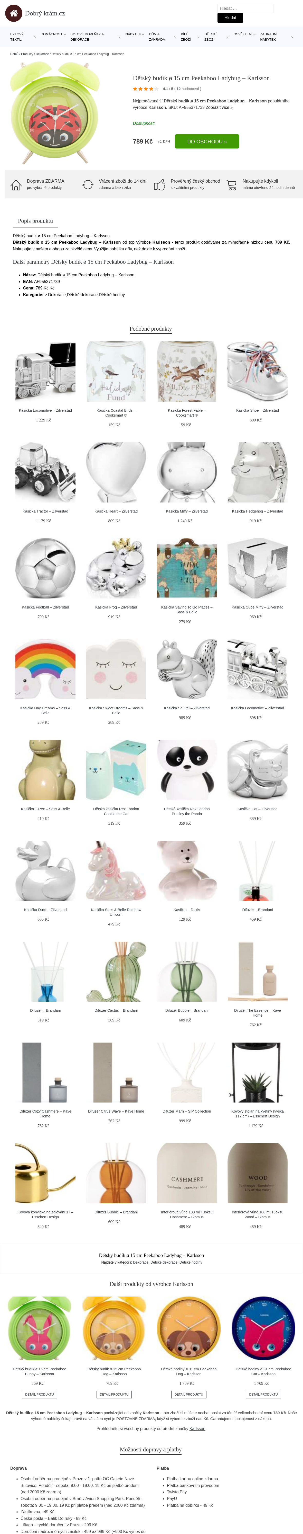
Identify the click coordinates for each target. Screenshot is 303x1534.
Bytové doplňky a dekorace (86, 36)
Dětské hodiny (190, 1262)
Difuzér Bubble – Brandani (187, 1010)
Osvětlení (242, 34)
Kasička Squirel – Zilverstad (187, 708)
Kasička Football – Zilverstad (45, 607)
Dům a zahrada (157, 36)
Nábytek (133, 34)
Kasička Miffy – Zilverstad (187, 511)
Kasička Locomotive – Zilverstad (45, 410)
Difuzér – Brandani (257, 910)
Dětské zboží (211, 36)
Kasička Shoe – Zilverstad (257, 410)
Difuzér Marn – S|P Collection (187, 1111)
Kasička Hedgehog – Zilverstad (257, 511)
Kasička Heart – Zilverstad (116, 511)
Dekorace (42, 54)
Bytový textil (17, 36)
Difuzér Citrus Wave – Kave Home (116, 1111)
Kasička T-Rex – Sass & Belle (45, 809)
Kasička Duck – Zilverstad (45, 910)
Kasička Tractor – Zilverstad (45, 511)
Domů (14, 54)
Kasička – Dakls (187, 910)
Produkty (27, 54)
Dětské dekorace (163, 1262)
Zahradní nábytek (268, 36)
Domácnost (52, 34)
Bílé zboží (186, 36)
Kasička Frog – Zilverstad (116, 607)
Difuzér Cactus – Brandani (116, 1010)
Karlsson (197, 1428)
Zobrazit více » (219, 107)
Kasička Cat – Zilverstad (257, 809)
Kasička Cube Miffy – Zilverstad (257, 607)
